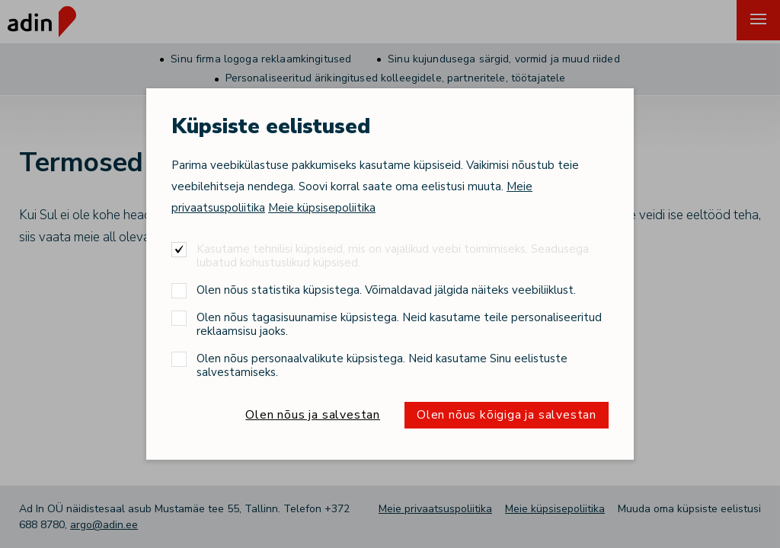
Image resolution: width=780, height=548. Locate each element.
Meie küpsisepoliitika (322, 207)
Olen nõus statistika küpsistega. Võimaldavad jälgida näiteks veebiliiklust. (386, 289)
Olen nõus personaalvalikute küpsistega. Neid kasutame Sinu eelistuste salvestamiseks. (382, 365)
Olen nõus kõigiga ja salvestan (506, 414)
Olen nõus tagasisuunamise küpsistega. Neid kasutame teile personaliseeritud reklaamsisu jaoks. (399, 324)
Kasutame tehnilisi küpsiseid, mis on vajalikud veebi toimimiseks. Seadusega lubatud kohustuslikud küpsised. (393, 255)
